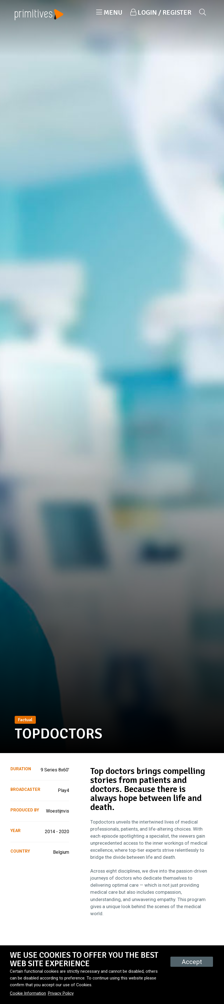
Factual (25, 720)
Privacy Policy (61, 993)
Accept (192, 961)
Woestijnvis (57, 811)
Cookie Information (28, 993)
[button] (109, 12)
